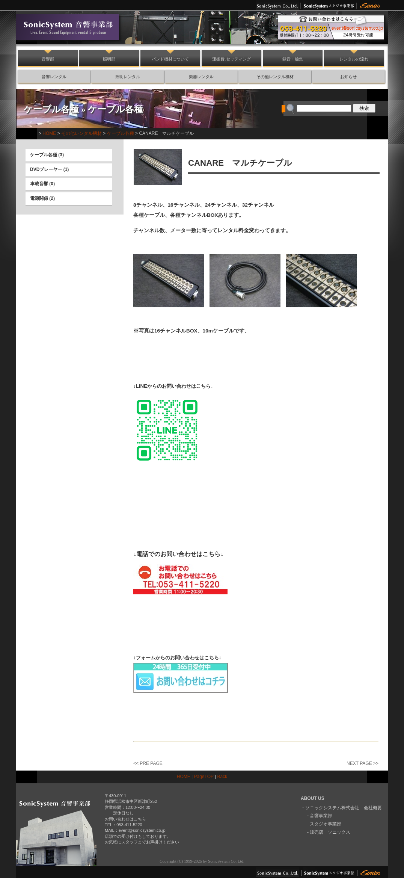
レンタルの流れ (353, 59)
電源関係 (39, 198)
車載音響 (39, 183)
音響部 (48, 59)
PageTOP (204, 776)
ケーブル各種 (51, 109)
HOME (49, 133)
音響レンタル (54, 76)
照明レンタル (127, 76)
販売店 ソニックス (330, 832)
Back (222, 776)
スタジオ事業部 (325, 824)
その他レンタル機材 (275, 76)
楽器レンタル (201, 76)
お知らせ (348, 76)
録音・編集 (292, 59)
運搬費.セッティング (231, 59)
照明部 (109, 59)
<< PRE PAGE (148, 763)
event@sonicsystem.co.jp (142, 830)
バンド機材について (170, 59)
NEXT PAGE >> (362, 763)
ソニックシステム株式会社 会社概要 (343, 807)
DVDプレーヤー (46, 169)
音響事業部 (321, 815)
